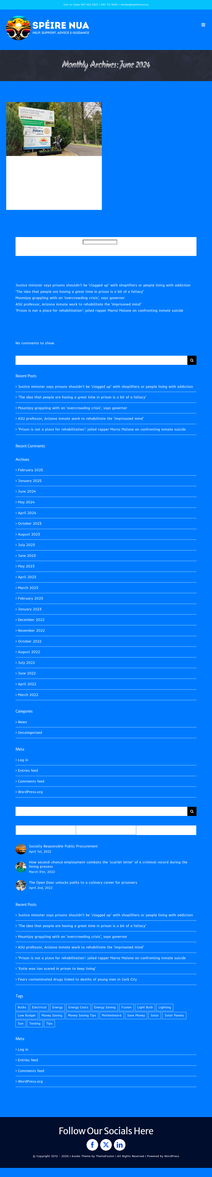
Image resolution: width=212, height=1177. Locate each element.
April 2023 (27, 577)
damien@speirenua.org (134, 4)
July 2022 (26, 662)
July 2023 (26, 545)
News (71, 175)
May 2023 (26, 566)
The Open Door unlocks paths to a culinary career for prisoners (83, 882)
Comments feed (31, 781)
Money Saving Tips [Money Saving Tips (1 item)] (82, 1015)
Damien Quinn (26, 175)
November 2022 (31, 630)
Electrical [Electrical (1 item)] (39, 1007)
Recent (106, 830)
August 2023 (29, 534)
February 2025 (30, 470)
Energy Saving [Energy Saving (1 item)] (105, 1007)
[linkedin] (119, 1145)
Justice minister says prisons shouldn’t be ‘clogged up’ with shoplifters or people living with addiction (103, 285)
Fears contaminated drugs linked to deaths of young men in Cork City (77, 979)
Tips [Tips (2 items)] (49, 1023)
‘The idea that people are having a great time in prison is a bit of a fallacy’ (80, 291)
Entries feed (28, 770)
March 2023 (28, 587)
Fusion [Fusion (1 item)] (127, 1007)
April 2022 (27, 684)
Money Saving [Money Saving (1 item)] (52, 1015)
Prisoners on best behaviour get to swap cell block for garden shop (52, 167)
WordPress (171, 1156)
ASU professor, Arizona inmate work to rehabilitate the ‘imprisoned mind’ (78, 304)
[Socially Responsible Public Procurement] (21, 847)
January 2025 (30, 480)
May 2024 (26, 502)
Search (77, 246)
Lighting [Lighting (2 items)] (165, 1007)
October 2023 (30, 523)
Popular (46, 830)
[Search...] (101, 360)
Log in (23, 760)
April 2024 (27, 513)
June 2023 (27, 555)
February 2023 (30, 598)
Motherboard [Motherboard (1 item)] (112, 1015)
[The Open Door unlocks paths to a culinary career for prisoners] (21, 883)
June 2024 (27, 491)
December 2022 (31, 619)
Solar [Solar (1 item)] (155, 1015)
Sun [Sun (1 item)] (21, 1023)
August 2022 (29, 652)
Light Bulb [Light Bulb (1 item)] (145, 1007)
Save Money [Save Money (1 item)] (136, 1015)
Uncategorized (22, 180)
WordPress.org (30, 792)
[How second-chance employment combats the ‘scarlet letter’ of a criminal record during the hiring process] (21, 865)
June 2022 (27, 673)
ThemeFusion (105, 1156)
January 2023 (30, 609)
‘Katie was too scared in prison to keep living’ (57, 968)
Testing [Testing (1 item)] (34, 1023)
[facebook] (92, 1145)
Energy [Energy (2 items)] (57, 1007)
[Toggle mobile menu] (203, 25)
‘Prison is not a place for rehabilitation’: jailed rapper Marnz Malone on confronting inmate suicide (99, 310)
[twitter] (106, 1145)
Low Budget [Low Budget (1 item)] (27, 1015)
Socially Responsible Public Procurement (63, 846)
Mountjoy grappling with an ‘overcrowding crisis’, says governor (70, 298)
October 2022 (30, 641)
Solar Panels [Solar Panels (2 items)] (174, 1015)
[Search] (191, 360)
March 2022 (28, 695)
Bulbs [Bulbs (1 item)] (22, 1007)
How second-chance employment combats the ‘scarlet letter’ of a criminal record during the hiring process (108, 864)
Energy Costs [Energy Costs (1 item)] (78, 1007)
